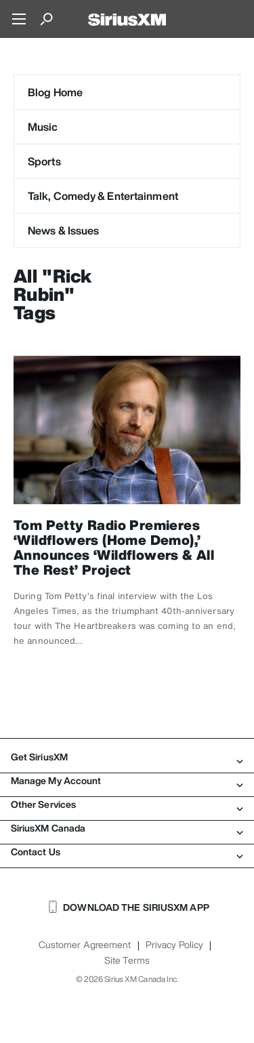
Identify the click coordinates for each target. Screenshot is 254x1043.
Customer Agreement (85, 945)
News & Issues (63, 230)
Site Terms (127, 960)
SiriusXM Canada (127, 828)
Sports (44, 161)
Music (43, 127)
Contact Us (127, 851)
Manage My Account (127, 780)
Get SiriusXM (127, 757)
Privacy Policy (174, 945)
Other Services (127, 804)
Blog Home (55, 92)
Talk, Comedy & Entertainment (103, 196)
